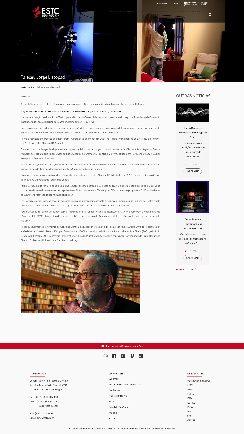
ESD (189, 389)
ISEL (189, 411)
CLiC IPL (192, 420)
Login (175, 3)
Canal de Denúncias (119, 406)
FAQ (111, 401)
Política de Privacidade (164, 428)
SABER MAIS (192, 171)
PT (158, 3)
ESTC (93, 15)
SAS (189, 415)
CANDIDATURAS (121, 15)
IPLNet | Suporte (118, 395)
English (163, 3)
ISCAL (190, 406)
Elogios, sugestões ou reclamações (124, 346)
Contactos (114, 389)
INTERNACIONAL (155, 15)
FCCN (112, 418)
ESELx (190, 393)
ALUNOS (138, 15)
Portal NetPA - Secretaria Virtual (126, 384)
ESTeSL (191, 402)
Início (23, 87)
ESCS (190, 384)
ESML (190, 398)
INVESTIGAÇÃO (175, 15)
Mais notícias (185, 269)
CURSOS (105, 15)
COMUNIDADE (194, 15)
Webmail (114, 378)
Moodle (113, 412)
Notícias (32, 87)
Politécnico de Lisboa (198, 380)
